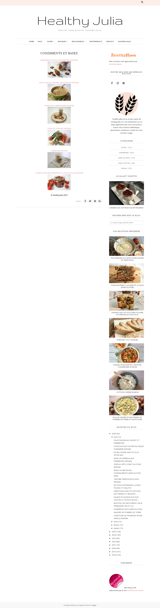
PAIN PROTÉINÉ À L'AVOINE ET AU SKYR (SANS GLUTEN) (127, 286)
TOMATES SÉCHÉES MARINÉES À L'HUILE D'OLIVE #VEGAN (59, 173)
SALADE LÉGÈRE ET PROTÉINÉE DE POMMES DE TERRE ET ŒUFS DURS (127, 418)
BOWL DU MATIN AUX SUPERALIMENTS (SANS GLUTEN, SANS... (127, 473)
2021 (114, 545)
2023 (114, 538)
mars (116, 521)
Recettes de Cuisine (135, 590)
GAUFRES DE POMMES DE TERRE (127, 512)
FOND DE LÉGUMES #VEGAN (59, 128)
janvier (116, 528)
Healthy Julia (80, 20)
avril (115, 437)
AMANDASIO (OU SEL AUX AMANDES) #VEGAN (59, 60)
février (116, 525)
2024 (114, 535)
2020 (114, 548)
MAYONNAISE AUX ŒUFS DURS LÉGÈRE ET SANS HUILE (127, 259)
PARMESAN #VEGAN (59, 151)
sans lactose (124, 163)
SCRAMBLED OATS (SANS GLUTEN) (128, 509)
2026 (114, 433)
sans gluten (124, 158)
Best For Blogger (91, 605)
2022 (114, 541)
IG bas (124, 147)
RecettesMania (115, 64)
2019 (114, 551)
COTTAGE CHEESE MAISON (127, 392)
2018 (114, 555)
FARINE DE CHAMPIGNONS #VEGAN (59, 105)
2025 (114, 531)
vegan (124, 168)
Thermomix (124, 153)
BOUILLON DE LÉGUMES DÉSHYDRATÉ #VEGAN (59, 82)
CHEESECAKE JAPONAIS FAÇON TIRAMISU (126, 208)
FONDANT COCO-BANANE (127, 340)
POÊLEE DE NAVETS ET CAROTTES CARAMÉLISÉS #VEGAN (127, 366)
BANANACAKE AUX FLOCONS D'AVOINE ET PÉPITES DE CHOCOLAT (127, 314)
